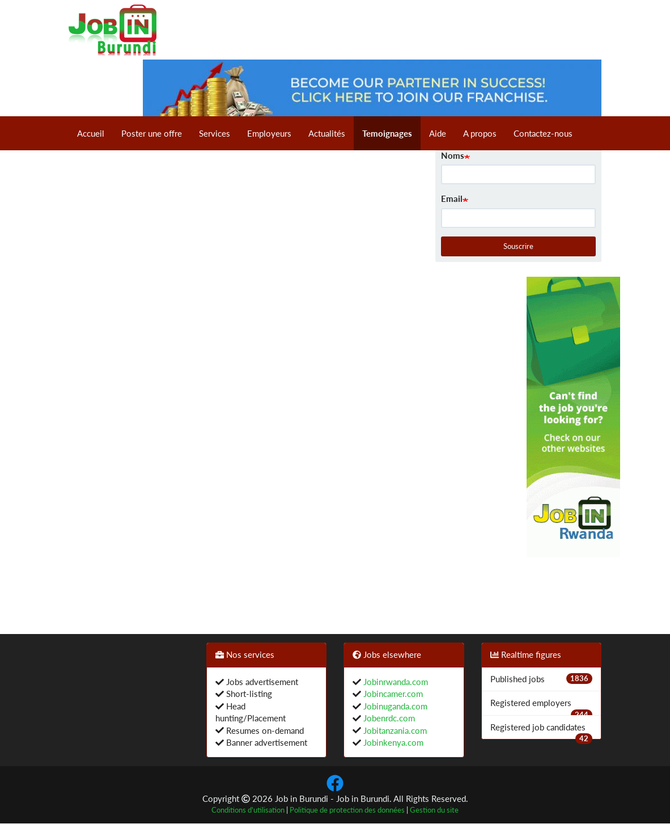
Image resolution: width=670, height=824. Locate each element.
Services (214, 133)
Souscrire (518, 246)
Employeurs (269, 133)
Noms (452, 155)
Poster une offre (151, 133)
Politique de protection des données (347, 810)
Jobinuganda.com (394, 706)
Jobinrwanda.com (394, 682)
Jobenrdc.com (388, 718)
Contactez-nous (543, 133)
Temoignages (387, 133)
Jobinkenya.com (392, 742)
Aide (437, 133)
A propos (480, 133)
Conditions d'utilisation (248, 810)
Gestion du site (434, 810)
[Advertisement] (480, 447)
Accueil (90, 133)
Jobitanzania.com (394, 730)
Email (452, 198)
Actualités (326, 133)
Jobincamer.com (392, 693)
